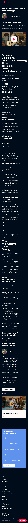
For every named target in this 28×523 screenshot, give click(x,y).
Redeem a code (5, 506)
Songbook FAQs (6, 504)
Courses (4, 479)
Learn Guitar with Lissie (10, 413)
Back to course (9, 465)
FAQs (3, 503)
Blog (3, 488)
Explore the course (8, 389)
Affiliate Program (6, 499)
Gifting (3, 484)
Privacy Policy (5, 509)
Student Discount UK (7, 491)
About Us (4, 496)
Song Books (5, 481)
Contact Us (4, 498)
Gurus (3, 483)
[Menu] (3, 2)
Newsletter (4, 489)
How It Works (5, 478)
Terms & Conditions (7, 508)
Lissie (9, 15)
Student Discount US (7, 493)
